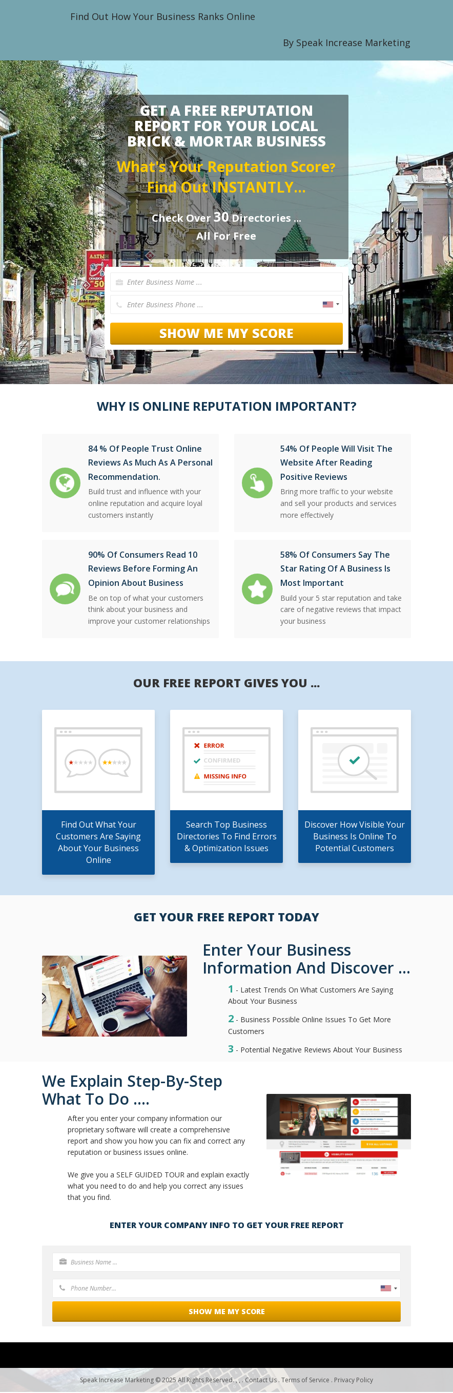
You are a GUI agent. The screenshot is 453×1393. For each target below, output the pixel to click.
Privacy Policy (353, 1381)
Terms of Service (305, 1381)
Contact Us (261, 1381)
